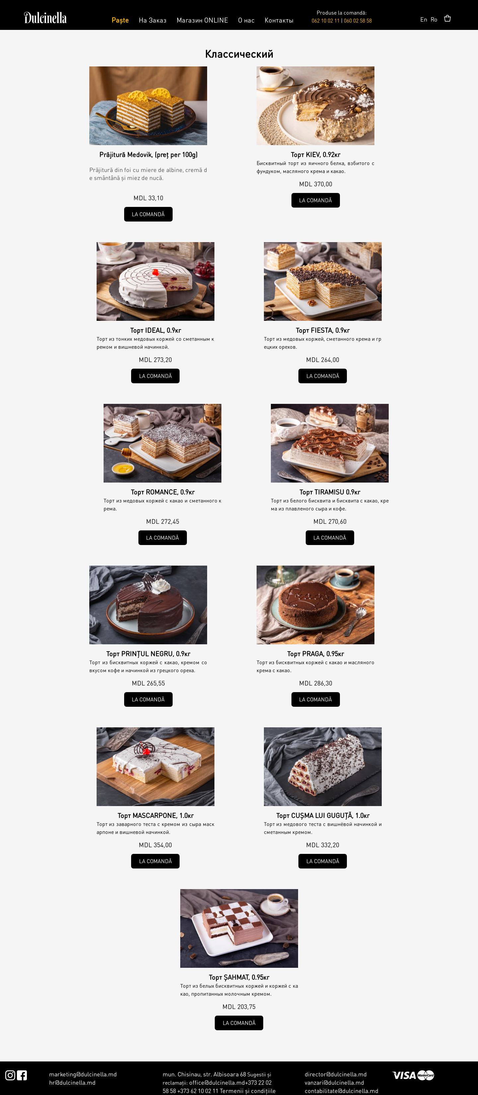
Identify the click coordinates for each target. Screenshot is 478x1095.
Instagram (10, 1074)
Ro (434, 19)
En (423, 19)
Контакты (279, 20)
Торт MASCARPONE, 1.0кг (156, 815)
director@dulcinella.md (336, 1074)
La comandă (148, 214)
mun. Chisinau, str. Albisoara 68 (204, 1074)
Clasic (196, 137)
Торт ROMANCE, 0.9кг (163, 492)
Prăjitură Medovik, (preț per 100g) (148, 154)
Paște (120, 20)
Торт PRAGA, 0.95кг (315, 653)
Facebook (22, 1074)
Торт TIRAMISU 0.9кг (329, 492)
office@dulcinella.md (217, 1082)
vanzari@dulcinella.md (334, 1082)
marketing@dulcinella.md (83, 1074)
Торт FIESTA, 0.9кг (323, 330)
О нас (246, 20)
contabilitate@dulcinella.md (341, 1090)
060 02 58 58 (358, 20)
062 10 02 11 (326, 20)
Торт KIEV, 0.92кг (315, 154)
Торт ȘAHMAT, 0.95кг (239, 977)
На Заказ (153, 20)
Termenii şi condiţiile (248, 1090)
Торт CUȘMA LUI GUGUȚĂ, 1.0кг (322, 815)
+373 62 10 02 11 (197, 1090)
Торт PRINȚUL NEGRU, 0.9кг (148, 653)
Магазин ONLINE (202, 20)
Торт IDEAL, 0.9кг (155, 330)
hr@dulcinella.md (72, 1082)
